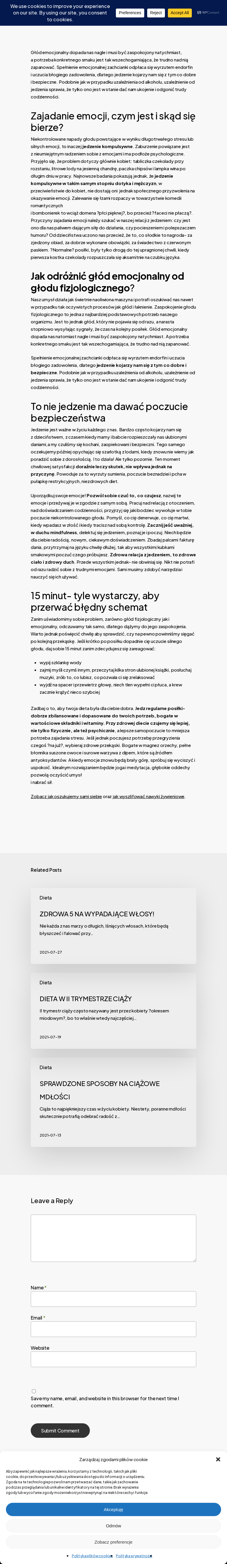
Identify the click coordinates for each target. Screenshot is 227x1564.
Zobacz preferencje (113, 1541)
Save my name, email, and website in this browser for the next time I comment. (105, 1402)
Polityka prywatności (134, 1556)
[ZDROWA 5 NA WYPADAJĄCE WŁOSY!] (113, 926)
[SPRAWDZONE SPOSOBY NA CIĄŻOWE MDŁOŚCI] (113, 1102)
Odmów (113, 1525)
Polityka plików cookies (92, 1556)
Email (38, 1318)
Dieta (46, 897)
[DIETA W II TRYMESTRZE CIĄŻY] (113, 1011)
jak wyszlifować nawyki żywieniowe (148, 796)
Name (39, 1287)
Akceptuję (113, 1509)
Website (40, 1348)
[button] (218, 1459)
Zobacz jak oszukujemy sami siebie (66, 796)
